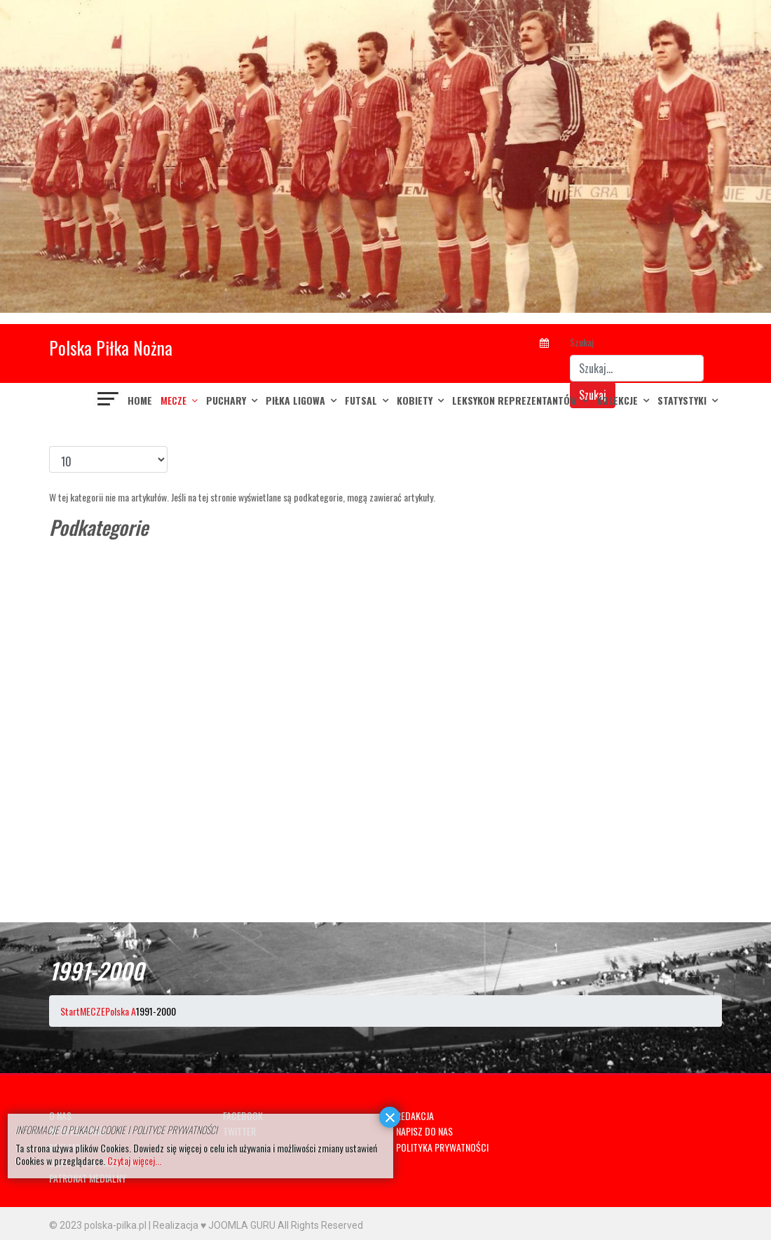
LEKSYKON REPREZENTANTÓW (514, 400)
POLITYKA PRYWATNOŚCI (442, 1147)
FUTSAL (361, 400)
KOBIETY (414, 400)
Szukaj (582, 342)
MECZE (173, 400)
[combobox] (637, 368)
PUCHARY (226, 400)
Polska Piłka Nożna (110, 347)
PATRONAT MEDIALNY (87, 1178)
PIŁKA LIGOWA (295, 400)
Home (140, 400)
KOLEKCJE (617, 400)
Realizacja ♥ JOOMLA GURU (214, 1225)
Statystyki (682, 400)
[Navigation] (108, 400)
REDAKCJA (415, 1115)
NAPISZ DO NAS (424, 1131)
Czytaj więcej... (134, 1160)
